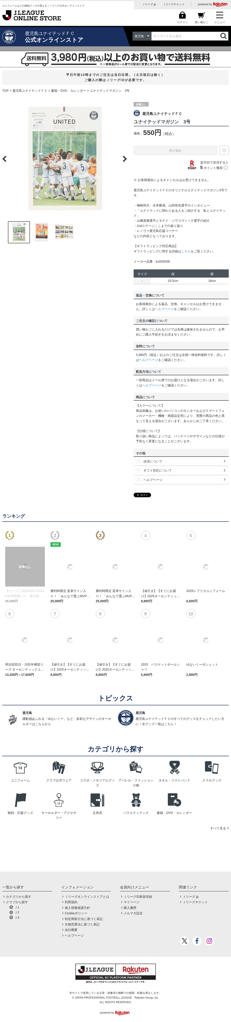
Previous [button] (4, 159)
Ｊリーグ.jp (149, 4)
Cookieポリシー (76, 913)
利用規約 (71, 902)
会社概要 (71, 930)
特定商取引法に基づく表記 (84, 919)
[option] (64, 159)
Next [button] (125, 159)
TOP (5, 90)
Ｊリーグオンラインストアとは (87, 896)
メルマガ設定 (133, 913)
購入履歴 (130, 908)
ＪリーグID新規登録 (138, 896)
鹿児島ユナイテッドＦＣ (29, 90)
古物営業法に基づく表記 (82, 924)
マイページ (132, 902)
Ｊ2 (16, 912)
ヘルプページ (164, 309)
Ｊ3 (16, 917)
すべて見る (218, 828)
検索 (224, 36)
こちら (186, 251)
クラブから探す (17, 902)
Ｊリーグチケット (174, 4)
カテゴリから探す (18, 896)
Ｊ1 (16, 907)
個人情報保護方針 (77, 908)
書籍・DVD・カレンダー (68, 90)
